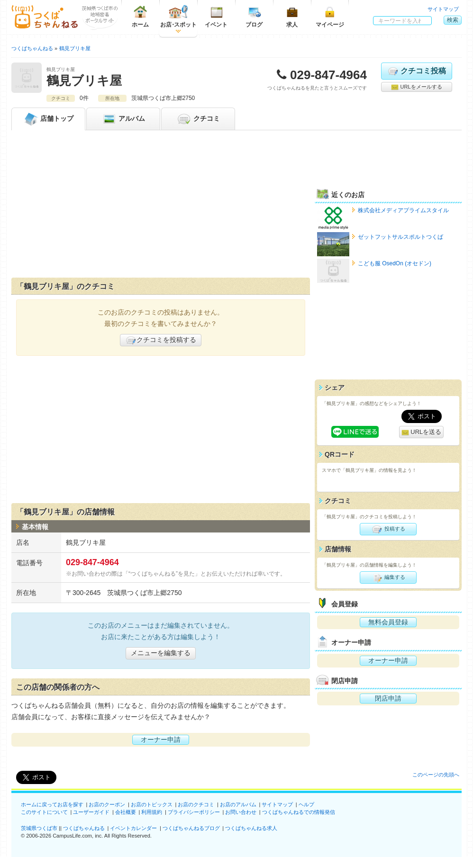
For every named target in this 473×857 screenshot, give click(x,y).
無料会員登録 (388, 622)
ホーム (140, 16)
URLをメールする (416, 87)
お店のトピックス (152, 804)
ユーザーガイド (91, 812)
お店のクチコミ (196, 804)
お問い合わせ (240, 812)
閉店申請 (388, 698)
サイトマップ (443, 9)
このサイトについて (44, 812)
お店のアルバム (238, 804)
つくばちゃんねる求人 (251, 828)
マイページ (330, 16)
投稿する (388, 529)
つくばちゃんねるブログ (191, 828)
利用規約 (151, 812)
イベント (216, 16)
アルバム (123, 118)
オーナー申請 (161, 739)
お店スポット (178, 16)
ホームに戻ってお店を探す (52, 804)
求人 (291, 16)
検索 (452, 20)
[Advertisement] (160, 206)
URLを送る (421, 432)
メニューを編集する (161, 653)
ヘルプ (306, 804)
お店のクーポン (107, 804)
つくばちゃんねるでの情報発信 (298, 812)
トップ (48, 118)
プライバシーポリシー (194, 812)
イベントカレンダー (133, 828)
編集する (388, 577)
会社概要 (125, 812)
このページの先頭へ (435, 774)
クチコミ (198, 118)
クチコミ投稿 (416, 71)
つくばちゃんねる (84, 828)
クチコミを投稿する (160, 340)
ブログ (254, 16)
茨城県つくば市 (39, 828)
